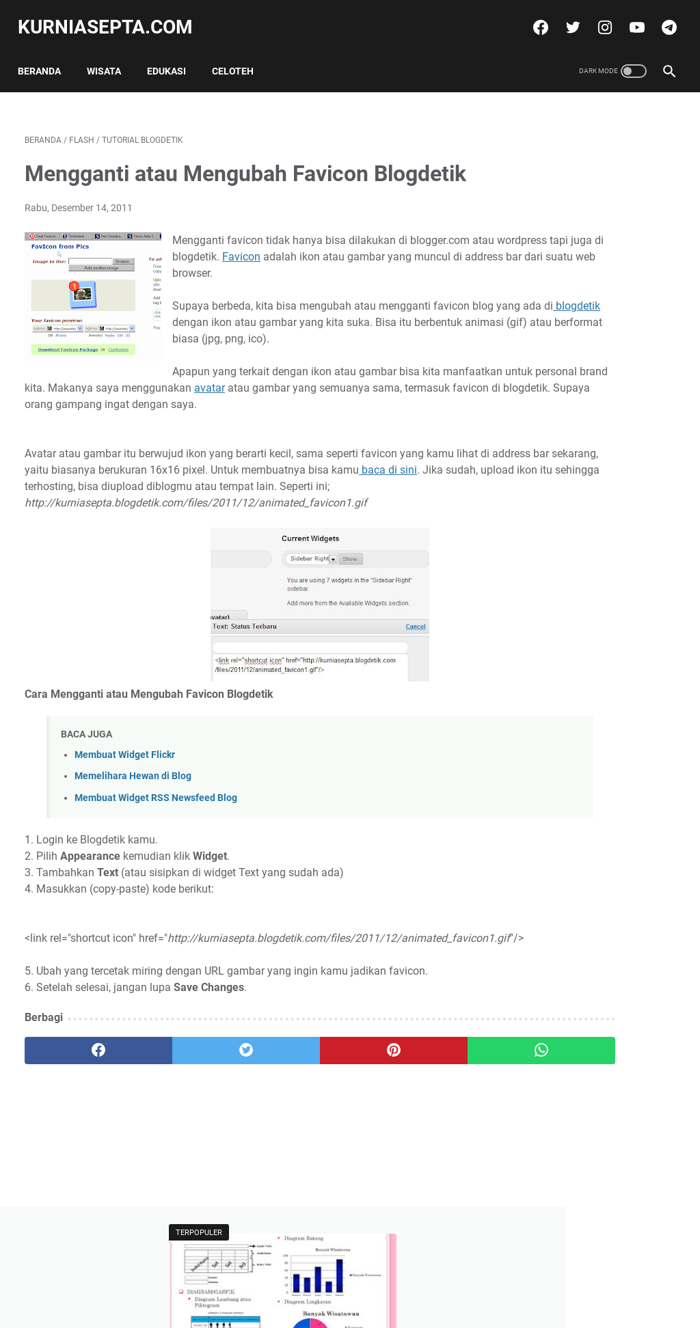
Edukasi (173, 54)
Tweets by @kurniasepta (567, 525)
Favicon (437, 279)
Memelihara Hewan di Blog (133, 848)
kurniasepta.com (112, 16)
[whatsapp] (404, 1138)
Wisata (111, 54)
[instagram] (596, 16)
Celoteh (239, 54)
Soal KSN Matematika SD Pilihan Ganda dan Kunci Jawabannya (580, 460)
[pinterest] (295, 1138)
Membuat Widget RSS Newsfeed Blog (156, 870)
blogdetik (315, 361)
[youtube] (628, 16)
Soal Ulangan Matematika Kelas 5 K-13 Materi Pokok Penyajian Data (583, 234)
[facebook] (532, 16)
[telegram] (660, 16)
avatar (240, 443)
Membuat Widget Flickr (125, 827)
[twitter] (564, 16)
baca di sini (104, 542)
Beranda (46, 54)
